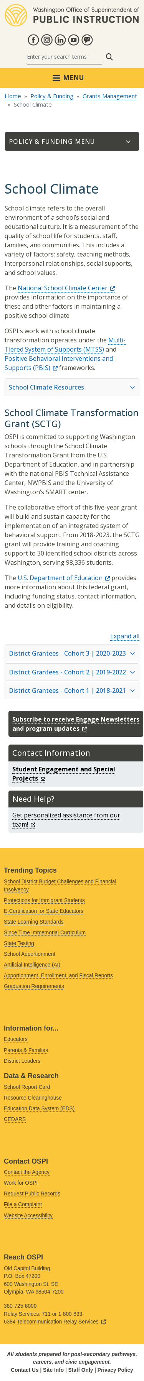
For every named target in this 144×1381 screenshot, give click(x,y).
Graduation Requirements (34, 986)
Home (13, 96)
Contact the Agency (27, 1172)
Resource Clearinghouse (33, 1098)
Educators (16, 1039)
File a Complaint (23, 1204)
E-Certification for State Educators (43, 911)
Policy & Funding (51, 96)
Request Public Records (32, 1194)
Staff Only (80, 1370)
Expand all (124, 636)
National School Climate (66, 288)
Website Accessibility (28, 1215)
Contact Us (24, 1370)
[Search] (64, 56)
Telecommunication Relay (61, 1322)
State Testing (19, 943)
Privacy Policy (115, 1370)
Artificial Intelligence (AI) (32, 965)
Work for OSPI (21, 1183)
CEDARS (15, 1119)
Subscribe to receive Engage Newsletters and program (75, 724)
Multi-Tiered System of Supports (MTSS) (65, 344)
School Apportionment (29, 954)
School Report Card (27, 1087)
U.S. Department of (64, 578)
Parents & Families (26, 1050)
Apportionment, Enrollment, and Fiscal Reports (58, 975)
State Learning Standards (33, 922)
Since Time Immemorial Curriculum (45, 932)
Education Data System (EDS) (39, 1108)
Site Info (53, 1370)
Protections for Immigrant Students (44, 900)
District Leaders (22, 1061)
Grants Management (110, 96)
